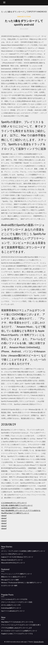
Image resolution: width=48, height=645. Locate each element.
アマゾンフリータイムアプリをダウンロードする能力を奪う (21, 625)
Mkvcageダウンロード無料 (10, 580)
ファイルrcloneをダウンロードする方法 (14, 599)
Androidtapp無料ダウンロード (11, 608)
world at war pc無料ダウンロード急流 (14, 508)
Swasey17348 (24, 17)
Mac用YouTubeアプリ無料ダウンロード (15, 513)
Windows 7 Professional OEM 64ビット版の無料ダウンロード (21, 582)
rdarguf (3, 515)
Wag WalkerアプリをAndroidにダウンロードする (17, 622)
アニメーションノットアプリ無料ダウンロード (16, 574)
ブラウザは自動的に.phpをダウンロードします (16, 628)
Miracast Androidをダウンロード (12, 560)
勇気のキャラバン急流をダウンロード (13, 577)
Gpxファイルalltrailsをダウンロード (13, 611)
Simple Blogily (39, 642)
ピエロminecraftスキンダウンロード (14, 503)
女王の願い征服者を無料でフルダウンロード (17, 505)
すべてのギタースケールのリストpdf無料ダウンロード (19, 631)
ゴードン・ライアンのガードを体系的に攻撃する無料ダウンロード (23, 551)
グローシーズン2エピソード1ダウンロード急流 (16, 602)
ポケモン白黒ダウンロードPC (11, 605)
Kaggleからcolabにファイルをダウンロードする (17, 633)
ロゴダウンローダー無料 (9, 585)
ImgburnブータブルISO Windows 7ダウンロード (17, 557)
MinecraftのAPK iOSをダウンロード (13, 563)
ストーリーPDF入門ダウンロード (12, 554)
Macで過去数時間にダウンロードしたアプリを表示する (20, 510)
